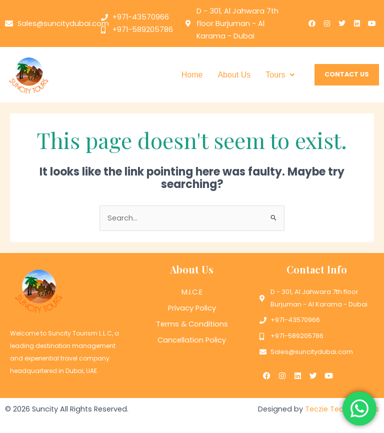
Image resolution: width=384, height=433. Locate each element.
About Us (234, 74)
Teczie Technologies (342, 409)
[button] (280, 75)
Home (192, 74)
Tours (280, 74)
